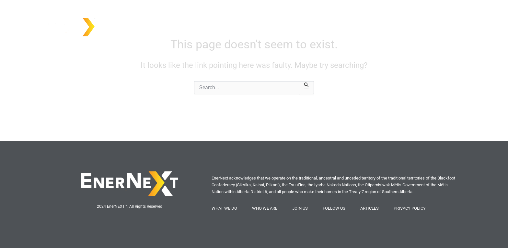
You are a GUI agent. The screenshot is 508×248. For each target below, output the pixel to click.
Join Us (461, 25)
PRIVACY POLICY (410, 208)
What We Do (429, 25)
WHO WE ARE (264, 208)
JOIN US (300, 208)
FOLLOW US (334, 208)
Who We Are (390, 25)
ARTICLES (369, 208)
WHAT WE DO (224, 208)
